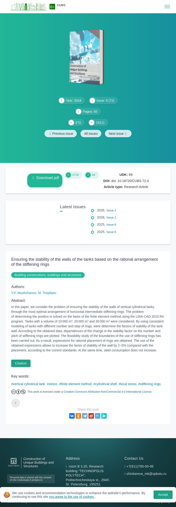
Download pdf (45, 178)
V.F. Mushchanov (23, 293)
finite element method (76, 384)
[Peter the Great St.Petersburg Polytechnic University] (13, 467)
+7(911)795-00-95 (140, 466)
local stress (128, 384)
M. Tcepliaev (47, 293)
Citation (21, 363)
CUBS (61, 5)
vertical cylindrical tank (29, 384)
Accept (163, 494)
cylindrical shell (106, 384)
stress (53, 384)
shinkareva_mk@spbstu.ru (146, 474)
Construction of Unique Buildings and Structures (38, 462)
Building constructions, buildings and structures (47, 275)
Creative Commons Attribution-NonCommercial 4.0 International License (108, 391)
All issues (91, 133)
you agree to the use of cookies (71, 497)
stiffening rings (150, 384)
